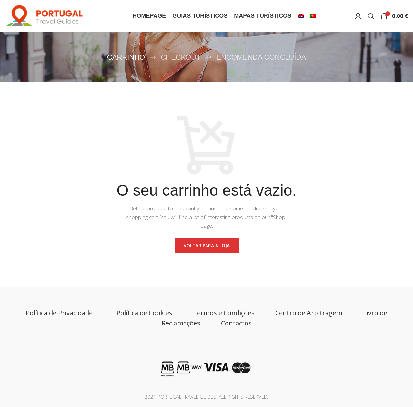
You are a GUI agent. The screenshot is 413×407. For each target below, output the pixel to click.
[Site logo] (49, 15)
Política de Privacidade (61, 312)
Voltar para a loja (207, 245)
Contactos (236, 323)
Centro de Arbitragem (308, 312)
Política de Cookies (144, 312)
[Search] (371, 16)
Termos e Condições (224, 312)
